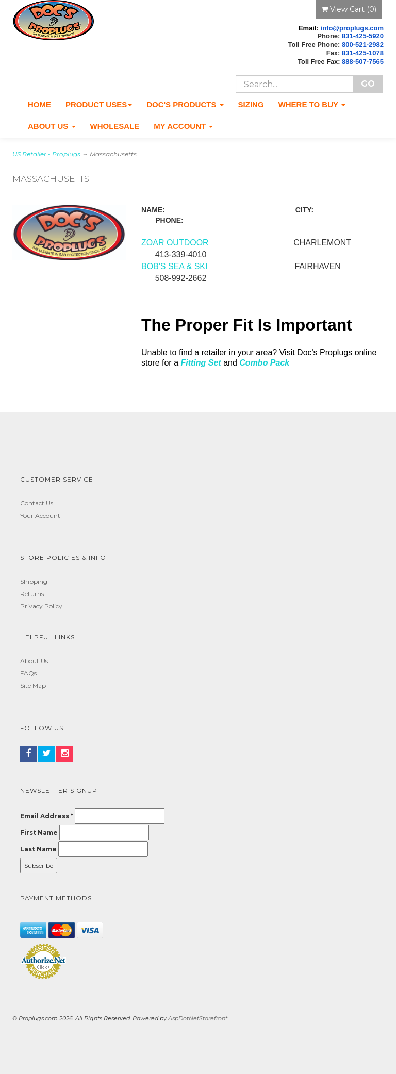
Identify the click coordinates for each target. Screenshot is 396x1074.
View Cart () (348, 9)
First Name (39, 832)
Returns (32, 594)
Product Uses (98, 104)
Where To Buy (311, 104)
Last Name (38, 849)
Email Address (46, 816)
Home (39, 104)
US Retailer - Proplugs (46, 154)
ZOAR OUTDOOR (176, 242)
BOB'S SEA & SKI (174, 266)
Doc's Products (184, 104)
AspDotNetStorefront (197, 1018)
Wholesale (115, 126)
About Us (52, 126)
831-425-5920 (363, 36)
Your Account (40, 515)
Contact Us (36, 503)
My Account (183, 126)
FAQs (28, 673)
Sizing (251, 104)
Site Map (33, 685)
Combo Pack (264, 362)
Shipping (33, 581)
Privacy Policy (41, 606)
